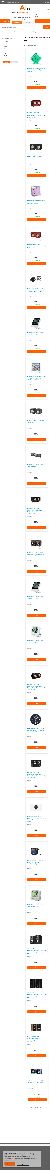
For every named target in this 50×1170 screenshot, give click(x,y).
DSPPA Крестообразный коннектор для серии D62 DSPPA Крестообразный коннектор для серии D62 (36, 819)
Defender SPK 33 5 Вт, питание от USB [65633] (36, 421)
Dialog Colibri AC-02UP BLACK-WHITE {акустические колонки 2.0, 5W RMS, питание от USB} (35, 290)
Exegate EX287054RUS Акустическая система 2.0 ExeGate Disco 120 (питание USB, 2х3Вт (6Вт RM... (36, 775)
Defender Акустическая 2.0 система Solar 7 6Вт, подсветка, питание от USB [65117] (37, 1082)
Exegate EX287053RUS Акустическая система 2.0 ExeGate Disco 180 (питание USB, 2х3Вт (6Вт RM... (36, 687)
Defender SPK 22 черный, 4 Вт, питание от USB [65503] (35, 157)
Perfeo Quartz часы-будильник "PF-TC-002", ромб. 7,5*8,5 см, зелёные (36, 70)
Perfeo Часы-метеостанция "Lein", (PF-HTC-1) (35, 333)
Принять (10, 1164)
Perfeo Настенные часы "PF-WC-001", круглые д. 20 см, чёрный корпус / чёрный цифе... (36, 730)
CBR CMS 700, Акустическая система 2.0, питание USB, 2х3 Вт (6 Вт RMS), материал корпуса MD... (36, 995)
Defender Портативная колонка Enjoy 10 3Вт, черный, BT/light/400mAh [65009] (36, 862)
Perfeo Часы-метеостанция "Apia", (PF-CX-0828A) (35, 905)
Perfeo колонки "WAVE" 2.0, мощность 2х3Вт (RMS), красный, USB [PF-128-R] (36, 246)
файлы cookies (21, 1153)
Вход (48, 2)
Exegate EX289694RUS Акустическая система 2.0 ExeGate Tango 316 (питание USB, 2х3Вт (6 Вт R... (36, 1039)
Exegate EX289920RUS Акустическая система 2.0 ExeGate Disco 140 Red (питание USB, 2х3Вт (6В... (36, 115)
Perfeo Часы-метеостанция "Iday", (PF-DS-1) (35, 465)
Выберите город (23, 12)
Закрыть (28, 22)
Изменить (17, 22)
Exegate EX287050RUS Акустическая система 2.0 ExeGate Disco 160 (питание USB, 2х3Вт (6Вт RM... (36, 511)
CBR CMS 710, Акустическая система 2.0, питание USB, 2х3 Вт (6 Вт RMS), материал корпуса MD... (36, 951)
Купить (37, 87)
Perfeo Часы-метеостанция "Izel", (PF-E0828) (35, 641)
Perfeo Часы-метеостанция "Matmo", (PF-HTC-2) (35, 597)
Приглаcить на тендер (12, 2)
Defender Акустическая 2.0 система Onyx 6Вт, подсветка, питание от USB (35, 554)
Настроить (22, 1164)
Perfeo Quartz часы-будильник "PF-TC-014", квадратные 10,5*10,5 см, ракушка (36, 378)
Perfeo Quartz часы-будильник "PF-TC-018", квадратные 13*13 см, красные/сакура (36, 202)
